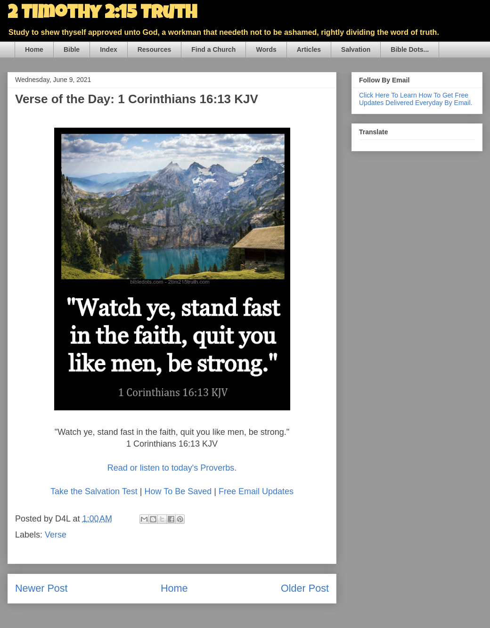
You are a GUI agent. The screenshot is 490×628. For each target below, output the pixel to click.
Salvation (355, 49)
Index (108, 49)
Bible (72, 49)
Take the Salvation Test (94, 491)
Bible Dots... (410, 49)
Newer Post (41, 588)
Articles (309, 49)
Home (34, 49)
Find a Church (213, 49)
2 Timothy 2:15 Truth (102, 14)
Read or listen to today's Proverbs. (172, 468)
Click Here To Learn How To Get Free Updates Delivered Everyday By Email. (415, 98)
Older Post (305, 588)
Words (266, 49)
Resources (155, 49)
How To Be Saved (178, 491)
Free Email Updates (256, 491)
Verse (55, 534)
